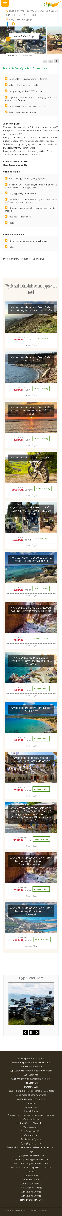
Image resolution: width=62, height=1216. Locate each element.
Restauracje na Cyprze (31, 1187)
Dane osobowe (31, 1175)
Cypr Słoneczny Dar (31, 1131)
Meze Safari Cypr (30, 1083)
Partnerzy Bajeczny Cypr (31, 1200)
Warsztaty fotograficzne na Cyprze (31, 1163)
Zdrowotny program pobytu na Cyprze (31, 1062)
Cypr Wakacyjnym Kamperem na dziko (30, 1079)
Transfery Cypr (31, 1087)
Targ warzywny (31, 1127)
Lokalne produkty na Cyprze (31, 1058)
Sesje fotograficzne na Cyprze (31, 1095)
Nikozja (31, 1103)
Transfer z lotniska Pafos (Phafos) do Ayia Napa (30, 1091)
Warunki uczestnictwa (31, 1183)
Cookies (31, 1171)
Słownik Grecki (31, 1111)
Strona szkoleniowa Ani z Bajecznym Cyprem (31, 1115)
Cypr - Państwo (31, 1119)
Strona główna (13, 55)
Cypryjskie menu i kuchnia (31, 1155)
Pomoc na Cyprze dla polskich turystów (31, 1167)
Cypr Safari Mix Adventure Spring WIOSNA (31, 1070)
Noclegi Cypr (30, 1107)
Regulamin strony (31, 1179)
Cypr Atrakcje (31, 1135)
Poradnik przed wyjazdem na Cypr (31, 1159)
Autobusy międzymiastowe (31, 1099)
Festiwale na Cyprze (31, 1139)
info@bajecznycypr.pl (20, 19)
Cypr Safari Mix (31, 1074)
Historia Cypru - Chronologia (31, 1123)
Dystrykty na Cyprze (31, 1143)
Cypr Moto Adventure (31, 1066)
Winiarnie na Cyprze (31, 1191)
